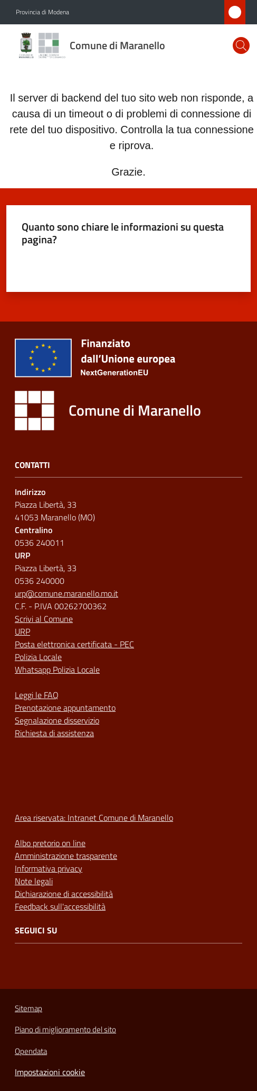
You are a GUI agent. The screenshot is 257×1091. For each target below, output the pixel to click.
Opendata (31, 1051)
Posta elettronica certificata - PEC (74, 644)
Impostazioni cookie (50, 1072)
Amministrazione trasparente (66, 855)
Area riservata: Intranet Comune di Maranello (94, 817)
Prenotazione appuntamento (65, 707)
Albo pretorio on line (50, 843)
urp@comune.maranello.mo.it (66, 593)
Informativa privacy (48, 868)
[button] (241, 45)
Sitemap (28, 1008)
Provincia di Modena (42, 12)
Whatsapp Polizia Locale (57, 669)
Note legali (34, 881)
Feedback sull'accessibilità (60, 906)
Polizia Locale (38, 656)
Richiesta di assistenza (54, 733)
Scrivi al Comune (44, 618)
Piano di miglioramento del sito (65, 1029)
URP (22, 631)
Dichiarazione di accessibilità (64, 893)
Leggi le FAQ (37, 695)
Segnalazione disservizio (57, 720)
